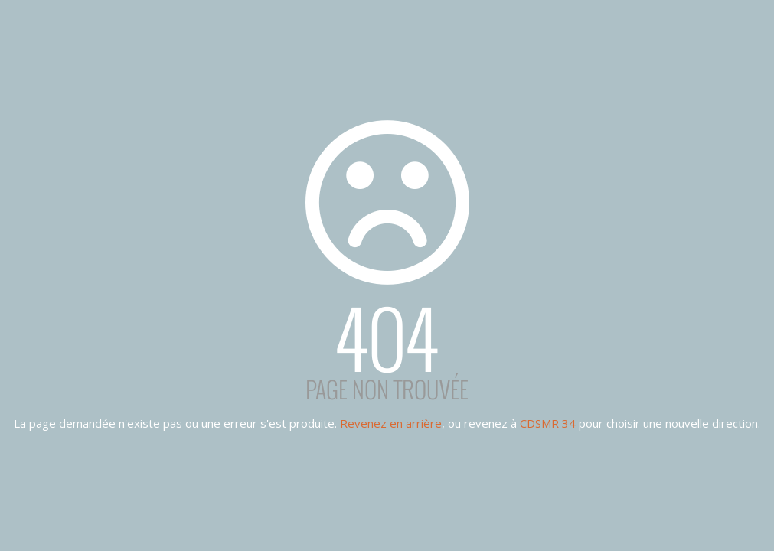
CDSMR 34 (548, 423)
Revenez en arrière (391, 423)
